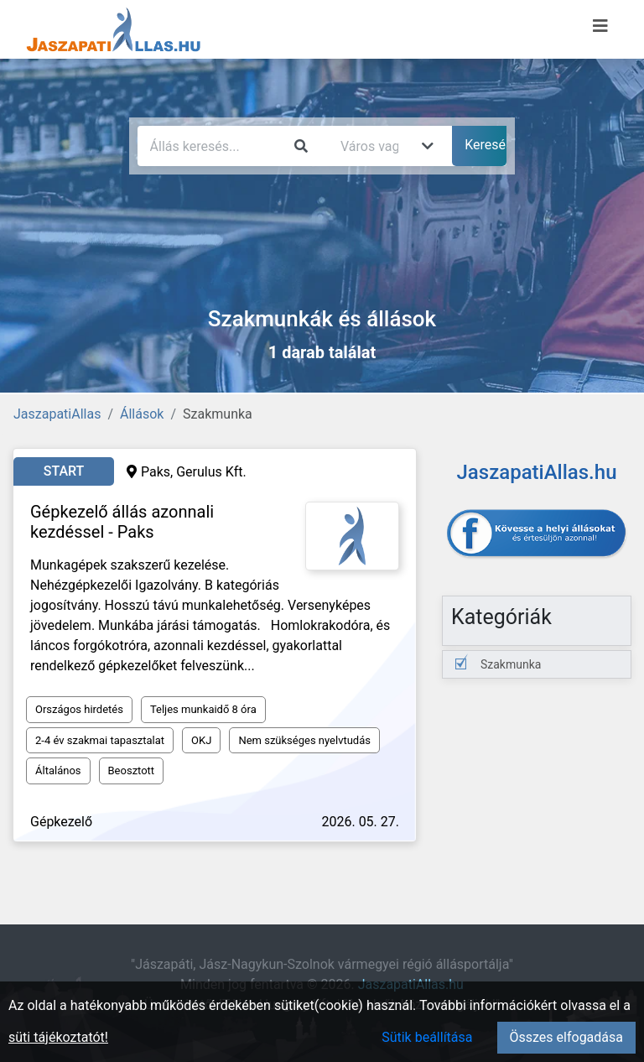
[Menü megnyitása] (600, 26)
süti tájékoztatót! (58, 1037)
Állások (142, 414)
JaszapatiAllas (57, 414)
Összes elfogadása (566, 1037)
